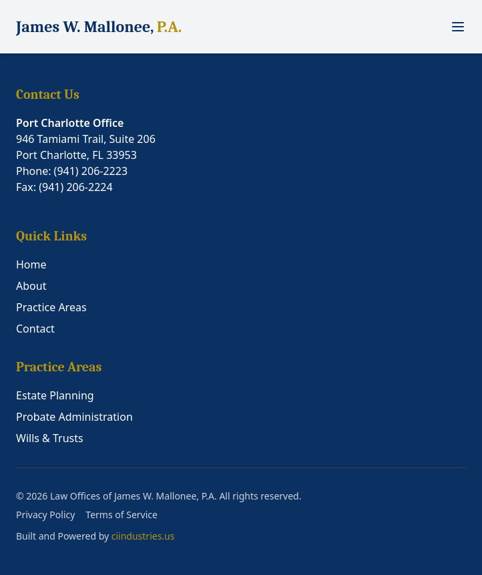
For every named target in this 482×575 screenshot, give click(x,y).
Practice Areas (51, 307)
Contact (35, 328)
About (31, 285)
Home (31, 264)
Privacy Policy (45, 514)
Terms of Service (121, 514)
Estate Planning (55, 395)
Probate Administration (74, 416)
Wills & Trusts (49, 438)
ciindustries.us (143, 536)
